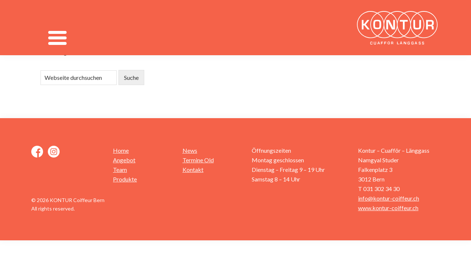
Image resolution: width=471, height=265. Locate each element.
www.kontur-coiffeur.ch (388, 207)
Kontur (399, 28)
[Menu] (57, 38)
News (190, 150)
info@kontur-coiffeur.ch (388, 198)
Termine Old (198, 159)
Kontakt (193, 169)
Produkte (125, 179)
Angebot (124, 159)
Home (121, 150)
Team (120, 169)
